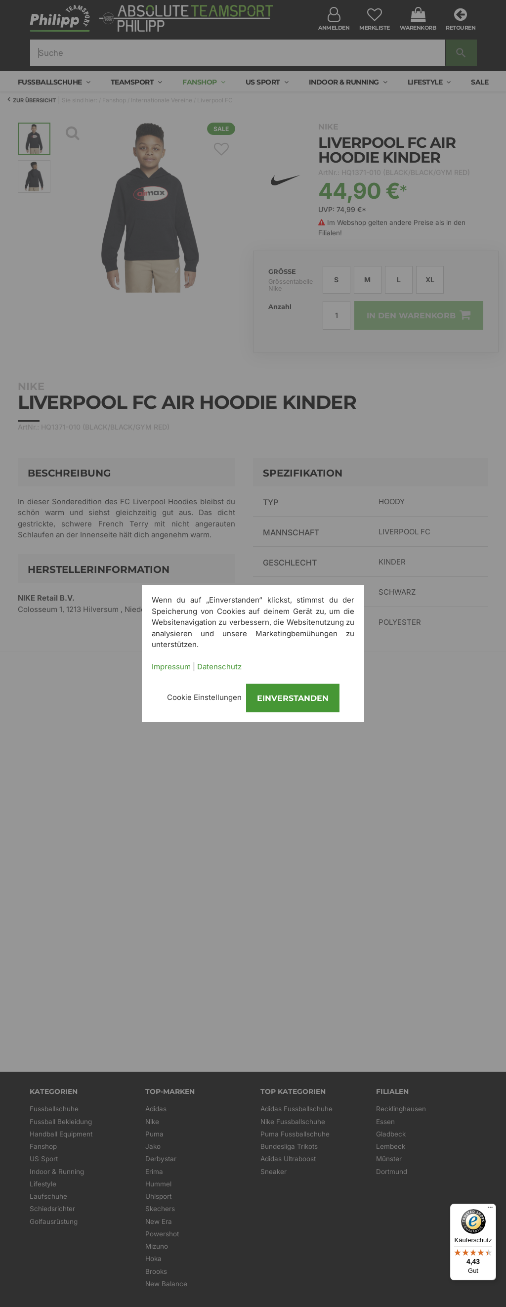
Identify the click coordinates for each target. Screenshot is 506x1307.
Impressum (171, 666)
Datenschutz (219, 666)
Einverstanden (293, 698)
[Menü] (490, 1210)
